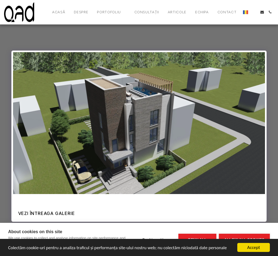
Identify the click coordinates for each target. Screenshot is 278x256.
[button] (111, 12)
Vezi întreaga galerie (46, 213)
